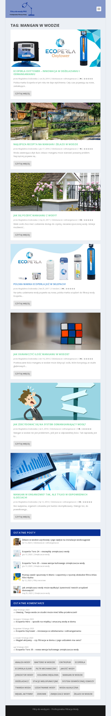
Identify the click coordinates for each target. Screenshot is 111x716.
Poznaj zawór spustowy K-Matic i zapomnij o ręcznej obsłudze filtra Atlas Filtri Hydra (59, 576)
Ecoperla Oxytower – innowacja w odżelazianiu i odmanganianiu (46, 73)
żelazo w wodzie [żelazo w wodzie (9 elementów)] (83, 694)
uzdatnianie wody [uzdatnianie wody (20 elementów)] (45, 687)
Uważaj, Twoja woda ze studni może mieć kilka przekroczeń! (46, 612)
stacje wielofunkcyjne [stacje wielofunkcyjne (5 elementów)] (45, 681)
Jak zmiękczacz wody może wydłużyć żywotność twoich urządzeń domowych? (55, 589)
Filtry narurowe (39, 580)
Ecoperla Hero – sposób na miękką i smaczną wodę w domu (46, 621)
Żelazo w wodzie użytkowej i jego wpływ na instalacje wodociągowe (56, 539)
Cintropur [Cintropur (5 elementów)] (65, 662)
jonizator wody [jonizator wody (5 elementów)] (24, 675)
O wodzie (55, 288)
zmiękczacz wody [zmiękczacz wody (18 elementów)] (60, 694)
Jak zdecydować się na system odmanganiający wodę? (49, 424)
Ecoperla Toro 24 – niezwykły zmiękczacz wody (46, 551)
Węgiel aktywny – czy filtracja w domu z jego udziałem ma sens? (48, 640)
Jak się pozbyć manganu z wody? (35, 215)
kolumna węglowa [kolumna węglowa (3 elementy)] (47, 675)
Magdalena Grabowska (27, 78)
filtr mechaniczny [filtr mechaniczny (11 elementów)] (46, 668)
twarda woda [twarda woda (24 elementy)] (23, 687)
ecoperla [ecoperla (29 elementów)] (80, 662)
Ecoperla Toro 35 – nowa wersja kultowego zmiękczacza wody (53, 563)
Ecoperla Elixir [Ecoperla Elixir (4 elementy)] (23, 668)
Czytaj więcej (22, 93)
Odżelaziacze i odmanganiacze (64, 78)
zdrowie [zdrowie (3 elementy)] (41, 694)
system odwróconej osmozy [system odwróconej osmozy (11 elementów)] (78, 681)
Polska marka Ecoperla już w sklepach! (39, 284)
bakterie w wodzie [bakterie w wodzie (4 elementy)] (44, 662)
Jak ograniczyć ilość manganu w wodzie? (41, 354)
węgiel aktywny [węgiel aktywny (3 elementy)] (24, 694)
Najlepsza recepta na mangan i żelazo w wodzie (45, 144)
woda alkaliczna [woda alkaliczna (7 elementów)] (68, 687)
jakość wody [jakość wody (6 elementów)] (68, 668)
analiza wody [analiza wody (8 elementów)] (22, 662)
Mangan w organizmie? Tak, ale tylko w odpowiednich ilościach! (50, 496)
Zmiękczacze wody (42, 554)
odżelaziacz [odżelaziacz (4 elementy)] (22, 681)
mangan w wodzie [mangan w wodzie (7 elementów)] (73, 675)
